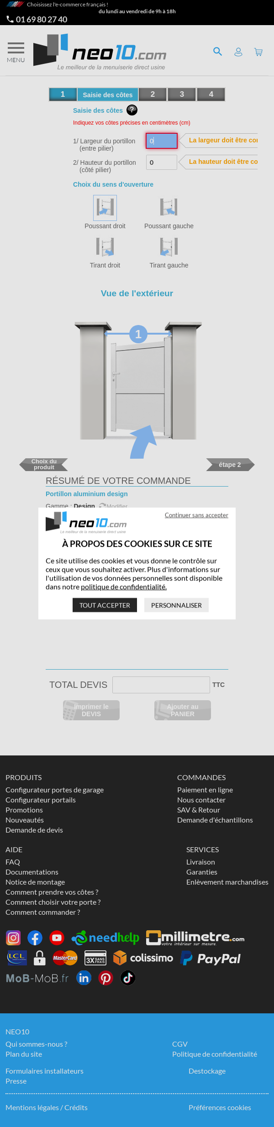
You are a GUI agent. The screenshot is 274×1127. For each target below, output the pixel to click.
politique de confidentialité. (124, 586)
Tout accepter (104, 605)
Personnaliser (176, 605)
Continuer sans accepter (196, 515)
